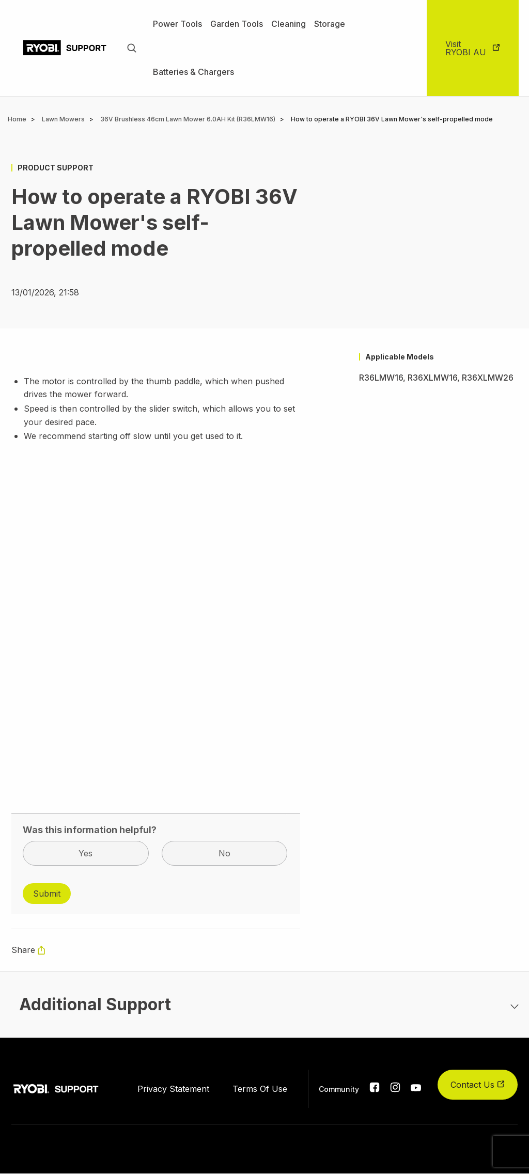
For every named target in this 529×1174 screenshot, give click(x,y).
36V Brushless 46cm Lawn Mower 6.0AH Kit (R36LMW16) (187, 119)
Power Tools (177, 24)
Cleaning (288, 24)
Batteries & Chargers (193, 72)
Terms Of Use (259, 1089)
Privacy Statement (173, 1089)
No (224, 853)
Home (17, 119)
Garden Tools (236, 24)
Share (23, 950)
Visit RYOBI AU (465, 48)
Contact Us (477, 1084)
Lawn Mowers (63, 119)
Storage (329, 24)
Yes (85, 853)
